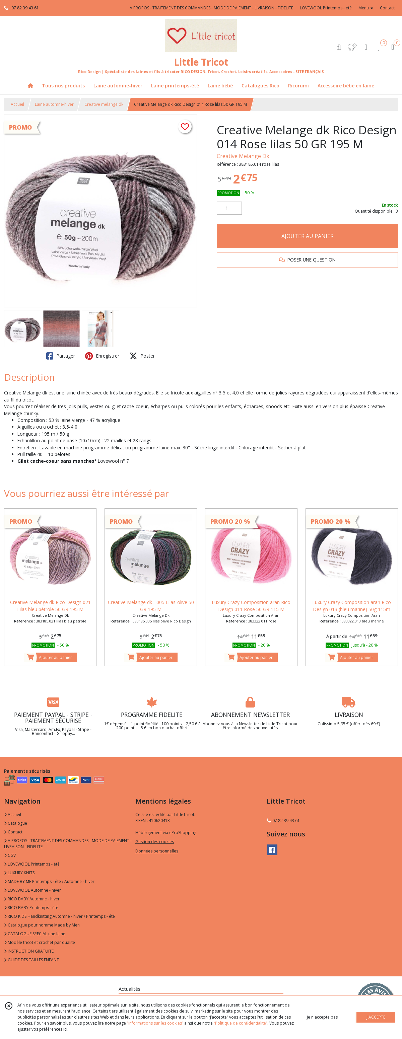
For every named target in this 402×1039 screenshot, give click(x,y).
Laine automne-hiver (54, 104)
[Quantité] (229, 208)
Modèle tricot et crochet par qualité (39, 942)
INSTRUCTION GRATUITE (29, 951)
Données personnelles (156, 851)
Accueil (17, 104)
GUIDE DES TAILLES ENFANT (31, 960)
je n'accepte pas (322, 1017)
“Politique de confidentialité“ (240, 1023)
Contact (387, 8)
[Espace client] (365, 46)
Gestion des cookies (154, 841)
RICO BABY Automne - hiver (32, 899)
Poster (142, 356)
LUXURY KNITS (19, 873)
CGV (10, 855)
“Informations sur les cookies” (155, 1023)
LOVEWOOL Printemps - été (32, 864)
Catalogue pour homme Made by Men (42, 925)
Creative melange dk (103, 104)
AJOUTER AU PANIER (307, 236)
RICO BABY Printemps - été (31, 907)
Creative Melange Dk (243, 156)
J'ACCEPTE (375, 1017)
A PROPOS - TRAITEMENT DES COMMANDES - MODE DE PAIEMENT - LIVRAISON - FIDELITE (68, 843)
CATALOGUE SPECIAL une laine (34, 934)
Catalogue (15, 823)
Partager (60, 356)
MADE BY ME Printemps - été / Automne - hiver (49, 881)
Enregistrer (102, 356)
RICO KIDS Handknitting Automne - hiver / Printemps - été (59, 916)
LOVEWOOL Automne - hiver (32, 890)
